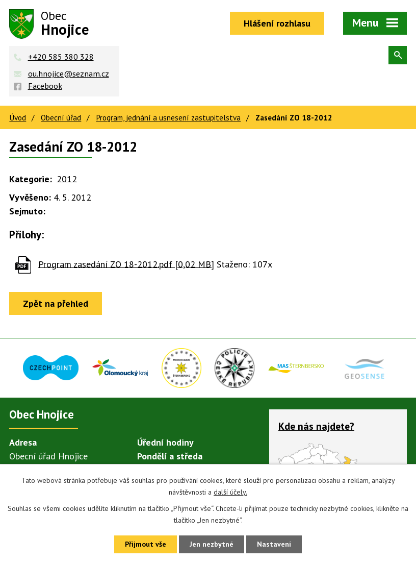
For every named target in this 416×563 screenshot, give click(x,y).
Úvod (17, 117)
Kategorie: (30, 179)
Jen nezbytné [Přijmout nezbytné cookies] (211, 544)
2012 (67, 179)
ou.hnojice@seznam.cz (68, 73)
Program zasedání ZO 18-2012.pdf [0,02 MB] (126, 264)
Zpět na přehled (55, 303)
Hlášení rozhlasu (277, 23)
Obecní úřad (61, 117)
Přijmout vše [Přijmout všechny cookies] (145, 544)
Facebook (45, 86)
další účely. (230, 492)
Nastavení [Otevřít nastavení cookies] (274, 544)
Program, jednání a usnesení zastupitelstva (168, 117)
